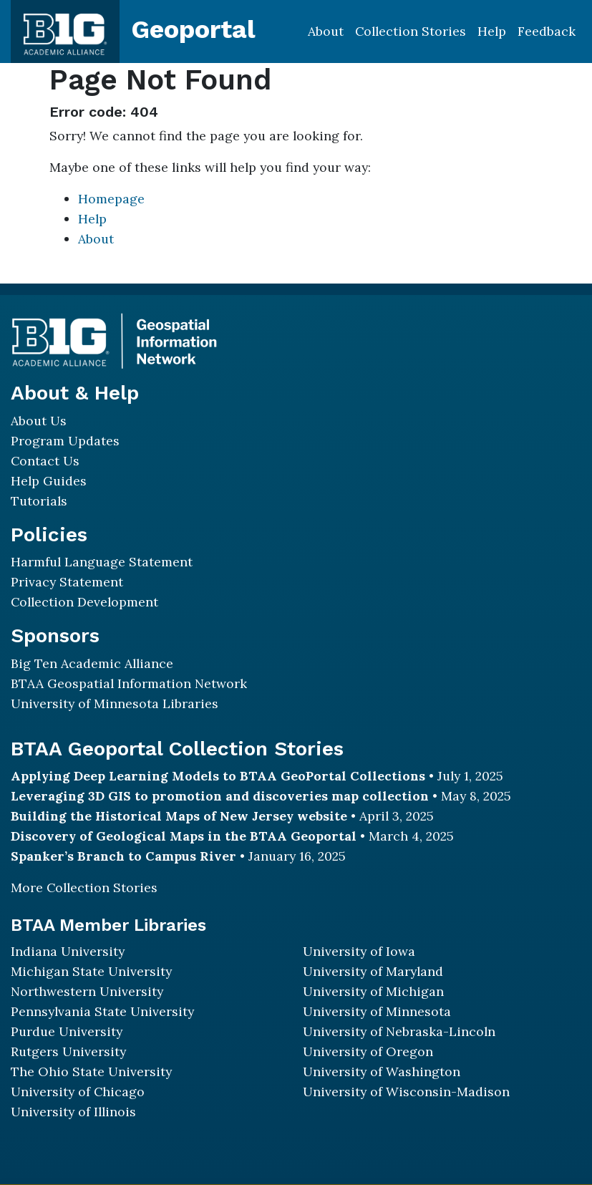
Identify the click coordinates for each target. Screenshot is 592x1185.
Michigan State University (91, 971)
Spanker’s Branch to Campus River (123, 856)
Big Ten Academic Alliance (92, 663)
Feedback (547, 31)
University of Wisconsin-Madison (406, 1091)
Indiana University (68, 951)
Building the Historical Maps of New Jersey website (179, 816)
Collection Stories (410, 31)
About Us (39, 420)
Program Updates (65, 440)
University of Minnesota (377, 1011)
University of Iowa (359, 951)
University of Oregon (368, 1051)
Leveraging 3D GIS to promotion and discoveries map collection (220, 796)
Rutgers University (68, 1051)
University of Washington (381, 1071)
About (326, 31)
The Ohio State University (91, 1071)
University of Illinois (73, 1111)
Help (491, 31)
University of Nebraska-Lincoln (399, 1031)
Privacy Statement (67, 582)
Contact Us (45, 461)
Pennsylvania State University (102, 1011)
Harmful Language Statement (102, 561)
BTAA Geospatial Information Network (129, 683)
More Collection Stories (84, 887)
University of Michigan (373, 991)
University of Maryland (373, 971)
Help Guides (49, 481)
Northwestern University (87, 991)
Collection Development (84, 602)
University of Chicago (78, 1091)
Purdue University (66, 1031)
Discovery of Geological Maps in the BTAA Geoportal (183, 836)
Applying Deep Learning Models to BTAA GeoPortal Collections (218, 776)
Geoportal (193, 29)
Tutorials (39, 501)
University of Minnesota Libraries (114, 703)
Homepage (111, 198)
